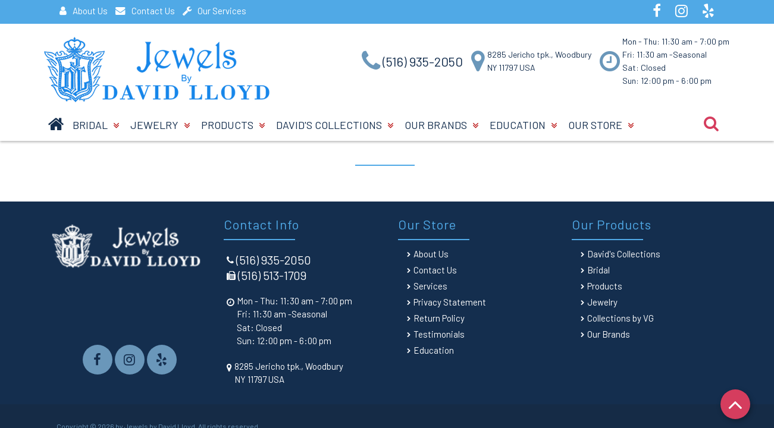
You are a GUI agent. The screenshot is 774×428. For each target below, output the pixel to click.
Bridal (598, 270)
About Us (83, 10)
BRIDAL (96, 124)
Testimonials (439, 334)
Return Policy (439, 318)
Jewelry (160, 124)
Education (523, 124)
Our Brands (441, 124)
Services (430, 286)
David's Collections (334, 124)
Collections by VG (620, 318)
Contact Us (145, 10)
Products (233, 124)
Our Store (601, 124)
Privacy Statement (449, 302)
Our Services (214, 10)
